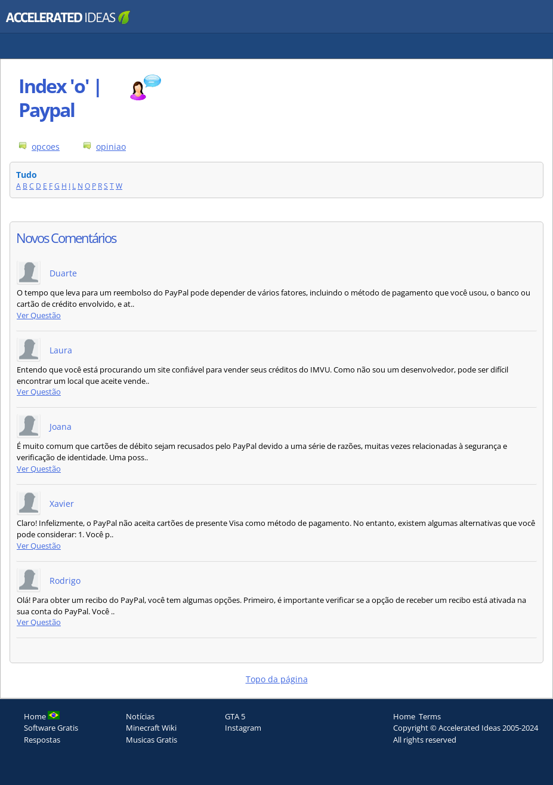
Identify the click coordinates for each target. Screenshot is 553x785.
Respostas (42, 739)
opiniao (111, 146)
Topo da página (277, 679)
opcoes (46, 146)
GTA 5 (235, 716)
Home (404, 716)
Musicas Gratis (151, 739)
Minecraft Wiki (151, 727)
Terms (430, 716)
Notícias (140, 716)
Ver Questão (39, 315)
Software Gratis (51, 727)
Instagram (243, 727)
